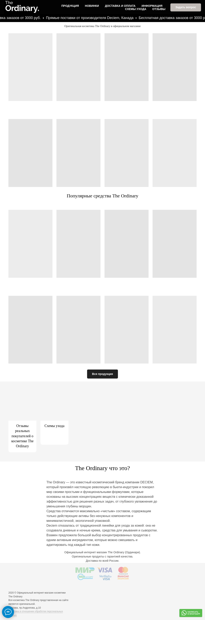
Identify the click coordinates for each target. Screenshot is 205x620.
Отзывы (159, 8)
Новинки (92, 5)
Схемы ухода (135, 8)
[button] (185, 7)
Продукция (70, 5)
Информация (152, 5)
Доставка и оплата (120, 5)
